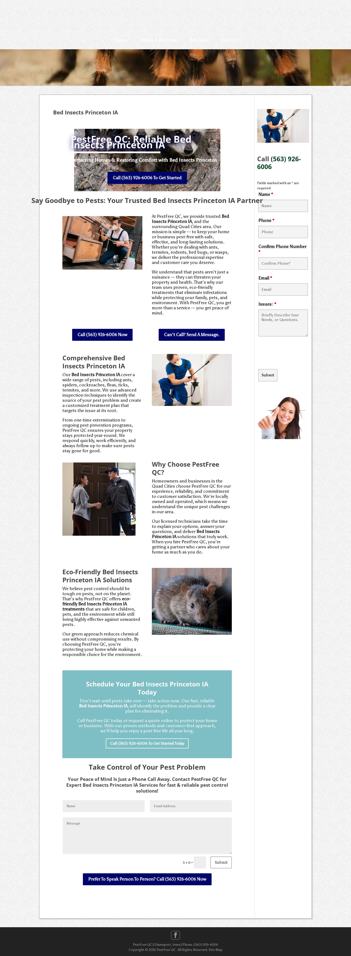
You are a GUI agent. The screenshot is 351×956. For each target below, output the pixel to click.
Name (265, 194)
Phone (266, 220)
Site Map (216, 950)
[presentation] (295, 353)
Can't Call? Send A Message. (191, 334)
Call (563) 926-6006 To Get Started (147, 178)
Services (198, 40)
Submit (221, 862)
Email (265, 278)
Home (121, 40)
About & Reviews (158, 40)
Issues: (267, 304)
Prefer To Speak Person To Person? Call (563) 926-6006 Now (147, 879)
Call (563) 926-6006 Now (102, 334)
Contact (229, 40)
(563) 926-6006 (279, 162)
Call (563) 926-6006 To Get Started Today (147, 743)
